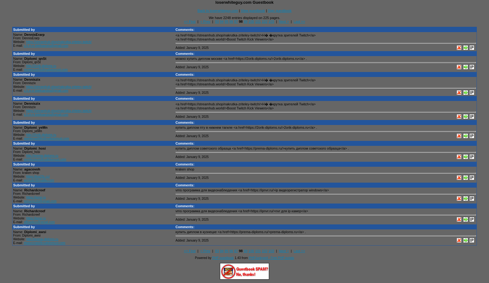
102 (264, 21)
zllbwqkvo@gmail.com (39, 222)
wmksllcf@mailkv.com (39, 180)
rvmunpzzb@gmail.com (40, 201)
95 (226, 21)
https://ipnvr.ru (36, 197)
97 (236, 21)
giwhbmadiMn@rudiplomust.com (46, 138)
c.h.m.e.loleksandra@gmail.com (46, 45)
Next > (284, 21)
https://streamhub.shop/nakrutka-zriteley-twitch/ (59, 42)
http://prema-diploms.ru (42, 155)
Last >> (299, 21)
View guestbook (253, 10)
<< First (190, 21)
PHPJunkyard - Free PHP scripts (271, 258)
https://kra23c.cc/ (38, 176)
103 (271, 21)
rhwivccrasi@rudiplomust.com (44, 243)
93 (217, 21)
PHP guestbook (223, 258)
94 (222, 21)
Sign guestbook (280, 10)
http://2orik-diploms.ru (41, 66)
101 (258, 21)
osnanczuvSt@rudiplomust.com (46, 69)
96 (231, 21)
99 (245, 21)
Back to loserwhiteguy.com (217, 10)
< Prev (205, 21)
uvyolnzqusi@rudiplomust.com (45, 159)
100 (251, 21)
